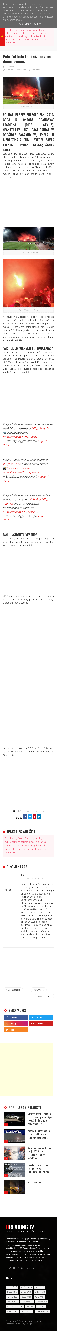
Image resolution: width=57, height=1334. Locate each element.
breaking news (2, 36)
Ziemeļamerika (13, 1306)
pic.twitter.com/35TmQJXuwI (21, 472)
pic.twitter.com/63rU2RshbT (20, 437)
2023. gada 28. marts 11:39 (32, 879)
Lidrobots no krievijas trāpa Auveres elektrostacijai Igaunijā (38, 1168)
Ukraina (40, 1302)
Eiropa (9, 1292)
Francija (25, 1311)
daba (24, 1297)
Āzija (37, 1297)
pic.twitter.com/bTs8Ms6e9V (20, 512)
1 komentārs (34, 70)
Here (23, 875)
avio (39, 1306)
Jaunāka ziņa (13, 990)
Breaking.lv (20, 1227)
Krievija (10, 1302)
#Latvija (44, 428)
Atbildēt (8, 890)
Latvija (10, 1287)
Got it (37, 24)
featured (25, 1302)
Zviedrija (10, 1311)
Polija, (44, 811)
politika (10, 1297)
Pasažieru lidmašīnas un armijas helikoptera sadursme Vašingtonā (38, 1134)
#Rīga (34, 428)
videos (37, 1292)
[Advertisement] (26, 1069)
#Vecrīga (35, 499)
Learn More (24, 24)
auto (37, 1287)
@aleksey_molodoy (18, 468)
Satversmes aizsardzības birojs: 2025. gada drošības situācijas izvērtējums (39, 1153)
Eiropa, (28, 811)
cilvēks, (20, 811)
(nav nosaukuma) (35, 1182)
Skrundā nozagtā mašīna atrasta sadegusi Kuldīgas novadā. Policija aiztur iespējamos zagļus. (39, 1119)
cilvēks (24, 1287)
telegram (33, 1029)
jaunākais (40, 1311)
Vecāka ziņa (44, 996)
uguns (23, 1292)
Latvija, (36, 811)
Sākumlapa (38, 990)
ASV (28, 1306)
